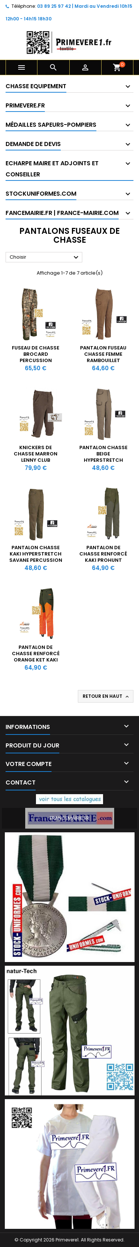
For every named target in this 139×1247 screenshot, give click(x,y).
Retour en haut (106, 696)
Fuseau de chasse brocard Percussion (35, 354)
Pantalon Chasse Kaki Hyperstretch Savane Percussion (35, 554)
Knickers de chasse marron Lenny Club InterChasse (35, 457)
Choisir (45, 257)
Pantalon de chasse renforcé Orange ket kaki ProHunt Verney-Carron (36, 660)
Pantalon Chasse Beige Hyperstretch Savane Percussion (103, 457)
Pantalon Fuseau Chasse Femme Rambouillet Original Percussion (103, 360)
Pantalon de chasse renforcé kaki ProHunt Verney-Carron (103, 557)
